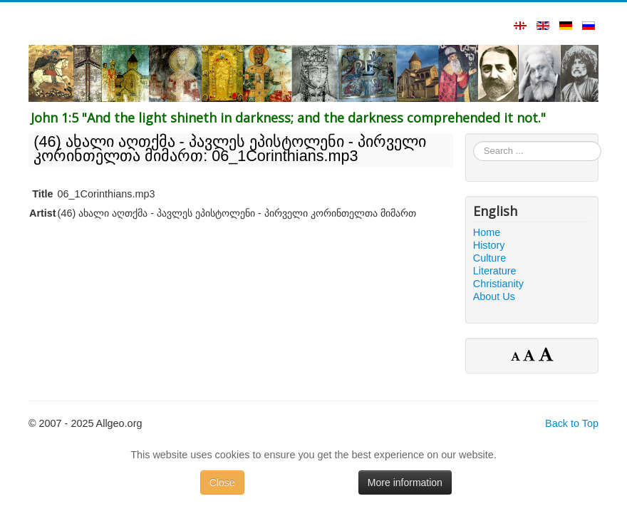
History (489, 245)
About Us (494, 296)
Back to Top (571, 423)
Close (222, 482)
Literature (495, 271)
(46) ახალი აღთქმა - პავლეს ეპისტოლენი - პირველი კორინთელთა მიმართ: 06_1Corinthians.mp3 (229, 149)
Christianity (498, 283)
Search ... (473, 141)
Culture (489, 258)
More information (405, 482)
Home (486, 232)
